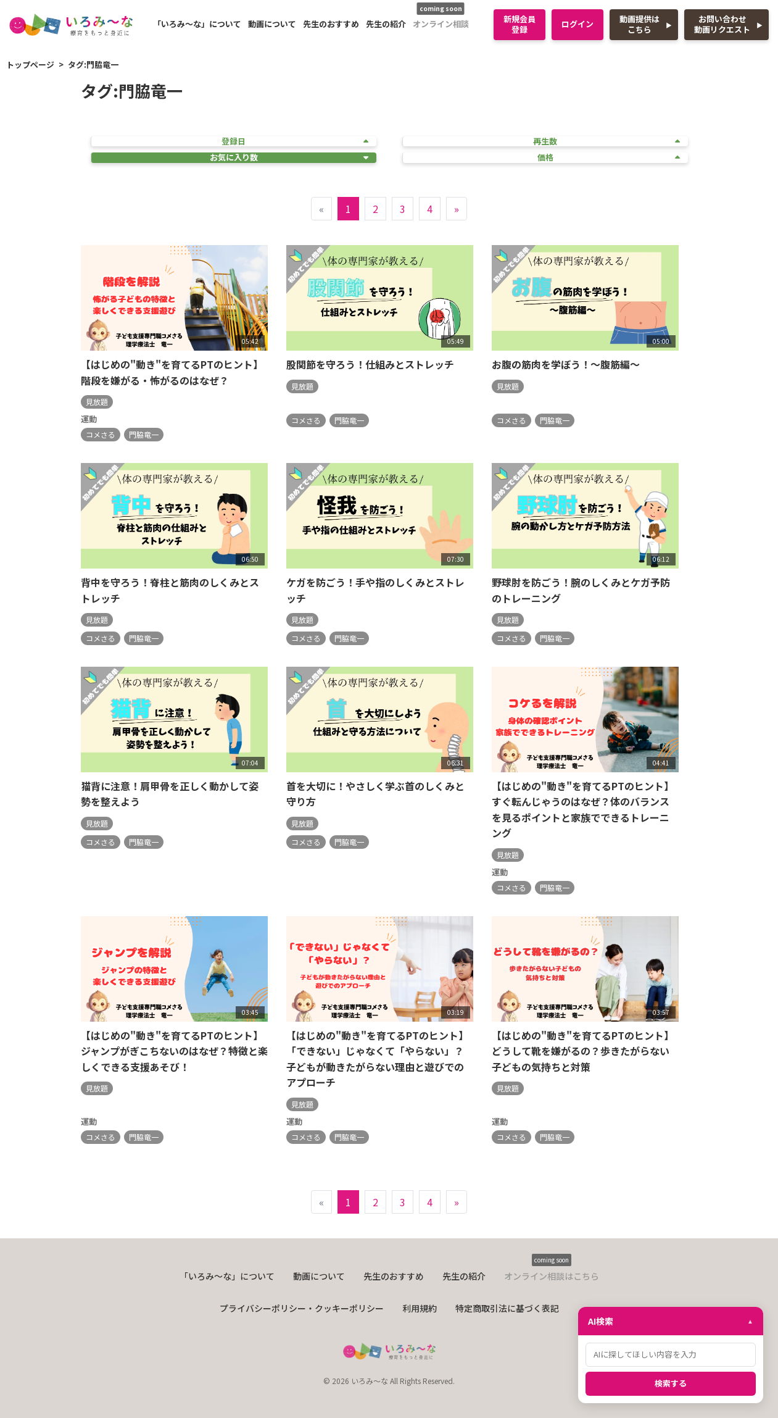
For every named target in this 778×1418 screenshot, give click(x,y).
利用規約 (419, 1308)
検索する (671, 1383)
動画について (272, 24)
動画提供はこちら (639, 24)
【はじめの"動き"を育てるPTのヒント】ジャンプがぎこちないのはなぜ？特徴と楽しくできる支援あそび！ (174, 1051)
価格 (608, 157)
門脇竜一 (144, 434)
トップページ (30, 64)
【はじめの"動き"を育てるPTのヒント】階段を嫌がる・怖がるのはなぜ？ (172, 372)
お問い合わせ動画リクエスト (722, 24)
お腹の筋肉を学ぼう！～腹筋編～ (566, 364)
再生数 (606, 141)
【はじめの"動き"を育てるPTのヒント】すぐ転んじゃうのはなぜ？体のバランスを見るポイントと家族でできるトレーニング (583, 809)
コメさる (100, 434)
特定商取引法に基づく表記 (507, 1308)
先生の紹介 (386, 24)
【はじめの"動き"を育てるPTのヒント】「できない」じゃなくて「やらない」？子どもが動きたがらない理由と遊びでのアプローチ (377, 1059)
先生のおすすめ (331, 24)
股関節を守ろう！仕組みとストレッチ (370, 364)
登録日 (294, 141)
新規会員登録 (519, 24)
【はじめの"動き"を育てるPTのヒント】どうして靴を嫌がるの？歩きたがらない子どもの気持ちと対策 (583, 1051)
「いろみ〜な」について (197, 24)
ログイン (577, 24)
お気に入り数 (289, 157)
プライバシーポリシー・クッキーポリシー (302, 1308)
